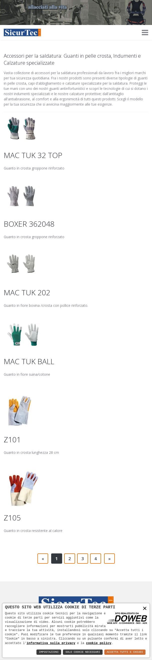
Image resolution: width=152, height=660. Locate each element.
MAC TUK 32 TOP (33, 155)
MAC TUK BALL (29, 361)
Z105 (12, 517)
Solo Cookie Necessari (82, 652)
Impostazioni (49, 652)
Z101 (12, 439)
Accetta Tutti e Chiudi (125, 652)
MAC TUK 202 (27, 292)
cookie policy (98, 643)
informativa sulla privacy (50, 643)
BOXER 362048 (29, 224)
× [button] (145, 609)
